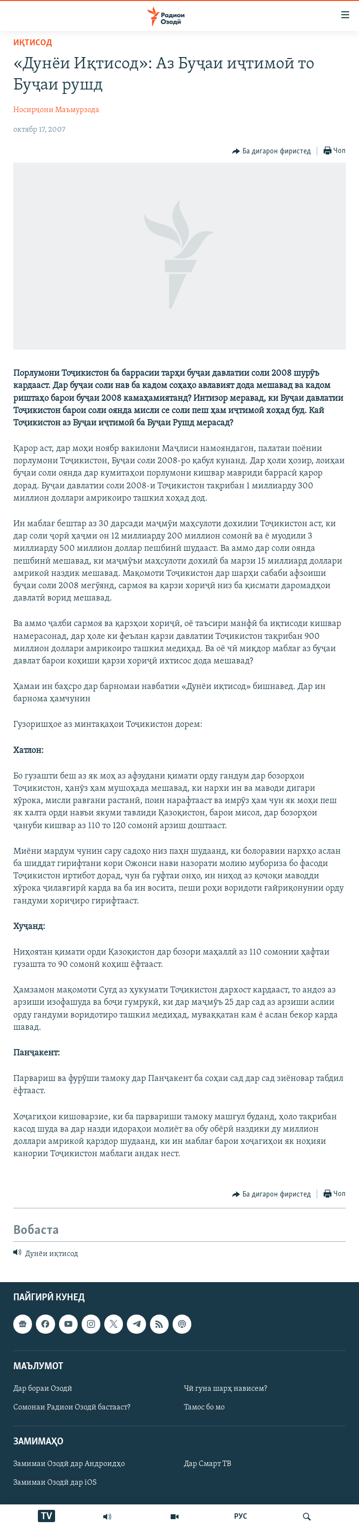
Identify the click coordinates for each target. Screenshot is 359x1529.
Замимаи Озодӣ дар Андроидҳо (69, 1464)
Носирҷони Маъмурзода (56, 110)
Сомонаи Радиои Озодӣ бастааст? (71, 1407)
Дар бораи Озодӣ (42, 1389)
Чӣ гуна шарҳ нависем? (225, 1389)
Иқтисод (32, 43)
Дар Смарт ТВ (207, 1464)
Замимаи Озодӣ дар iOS (55, 1483)
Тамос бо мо (204, 1407)
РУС (240, 1517)
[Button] (271, 151)
